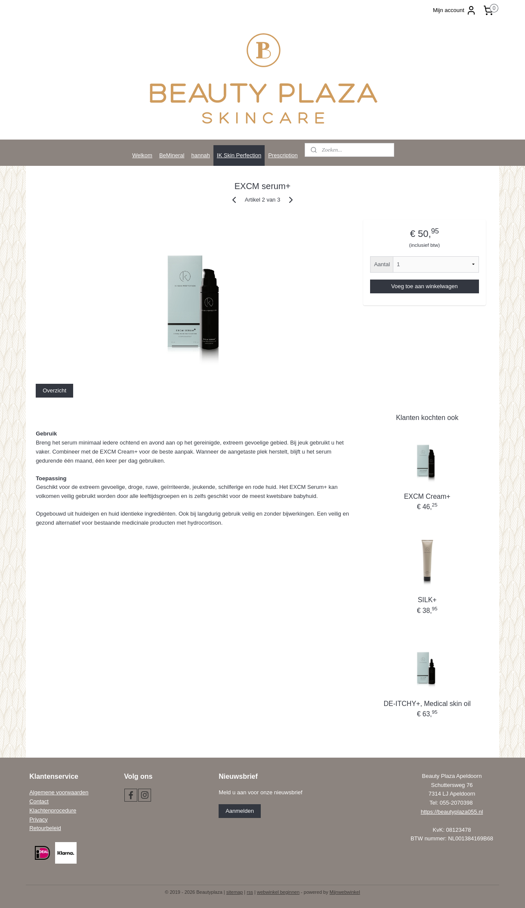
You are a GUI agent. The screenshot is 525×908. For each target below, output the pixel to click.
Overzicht (54, 390)
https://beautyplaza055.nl (452, 811)
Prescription (283, 155)
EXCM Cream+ (427, 496)
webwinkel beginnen (278, 892)
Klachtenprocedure (52, 810)
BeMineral (172, 155)
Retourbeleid (45, 828)
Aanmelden (239, 811)
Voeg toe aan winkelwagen (424, 286)
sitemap (234, 892)
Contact (39, 801)
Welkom (142, 155)
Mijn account (454, 10)
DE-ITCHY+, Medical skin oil (427, 703)
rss (250, 892)
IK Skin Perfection (239, 155)
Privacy (38, 819)
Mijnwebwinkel (345, 892)
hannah (200, 155)
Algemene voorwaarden (58, 792)
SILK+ (427, 599)
